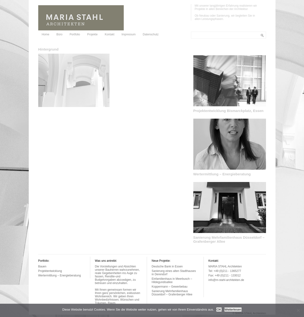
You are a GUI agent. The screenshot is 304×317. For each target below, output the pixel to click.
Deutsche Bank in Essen (167, 266)
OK (219, 309)
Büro (59, 34)
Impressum (129, 34)
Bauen (42, 266)
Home (45, 34)
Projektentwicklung (50, 271)
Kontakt (109, 34)
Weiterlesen (233, 309)
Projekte (92, 34)
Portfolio (75, 34)
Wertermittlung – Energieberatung (222, 174)
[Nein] (298, 310)
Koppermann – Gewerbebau (170, 286)
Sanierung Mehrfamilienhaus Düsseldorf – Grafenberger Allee (172, 292)
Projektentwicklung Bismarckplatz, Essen (228, 111)
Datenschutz (151, 34)
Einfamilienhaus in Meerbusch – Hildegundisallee (172, 280)
